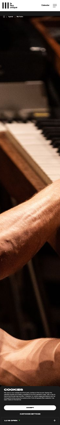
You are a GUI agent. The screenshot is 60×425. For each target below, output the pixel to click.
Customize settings (30, 414)
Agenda (10, 16)
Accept (30, 407)
